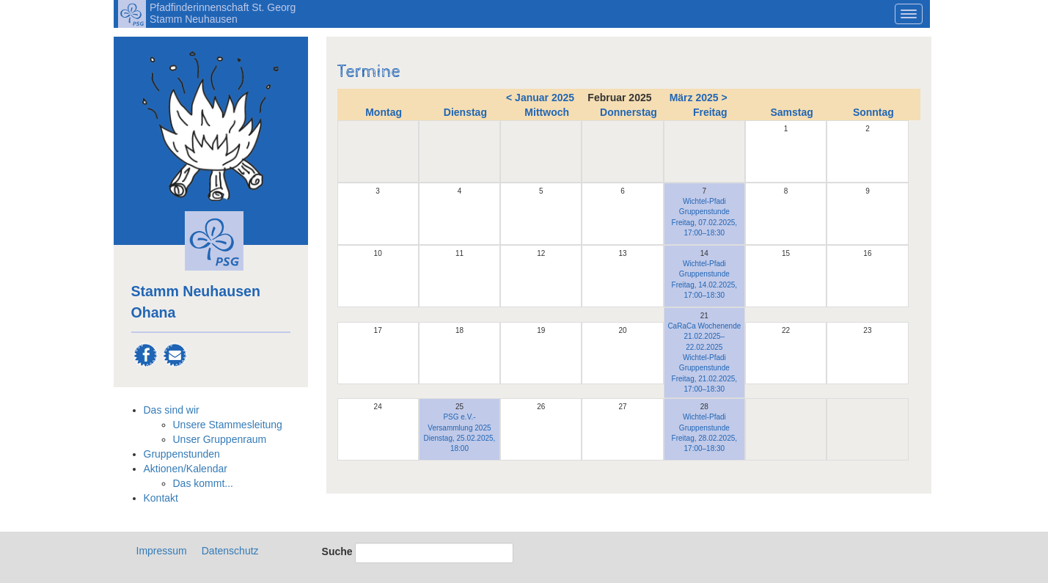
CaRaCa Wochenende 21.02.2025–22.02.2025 (704, 336)
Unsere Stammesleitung (227, 424)
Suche (337, 551)
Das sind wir (171, 410)
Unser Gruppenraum (220, 439)
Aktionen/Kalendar (185, 468)
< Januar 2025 (540, 97)
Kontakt (161, 498)
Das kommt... (203, 483)
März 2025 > (699, 97)
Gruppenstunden (182, 454)
